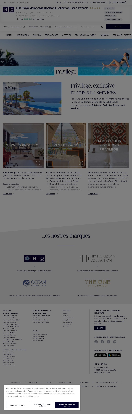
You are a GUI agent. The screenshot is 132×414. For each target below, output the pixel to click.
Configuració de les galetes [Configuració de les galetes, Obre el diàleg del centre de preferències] (42, 405)
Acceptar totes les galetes (67, 405)
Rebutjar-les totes (17, 405)
